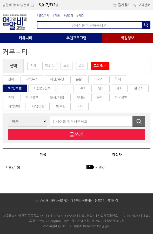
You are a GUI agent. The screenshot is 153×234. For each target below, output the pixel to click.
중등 (81, 65)
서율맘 (10, 167)
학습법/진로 (42, 88)
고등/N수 (100, 65)
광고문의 (100, 200)
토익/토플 (15, 88)
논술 (79, 79)
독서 (118, 79)
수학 (83, 88)
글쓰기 (77, 134)
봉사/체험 (57, 97)
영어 (101, 88)
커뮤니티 (25, 38)
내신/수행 (57, 79)
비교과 (98, 79)
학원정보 (127, 38)
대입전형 (38, 106)
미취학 (50, 65)
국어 (65, 88)
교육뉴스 (32, 79)
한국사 (138, 88)
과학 (11, 97)
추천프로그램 (76, 38)
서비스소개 (41, 200)
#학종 (56, 15)
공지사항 (113, 200)
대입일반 (14, 106)
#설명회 (68, 15)
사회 (119, 88)
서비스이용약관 (59, 200)
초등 (66, 65)
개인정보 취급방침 (81, 200)
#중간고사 (43, 15)
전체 (33, 65)
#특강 (80, 15)
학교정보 (32, 97)
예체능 (80, 97)
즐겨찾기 (121, 5)
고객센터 (141, 5)
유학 (100, 97)
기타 (80, 106)
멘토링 (60, 106)
